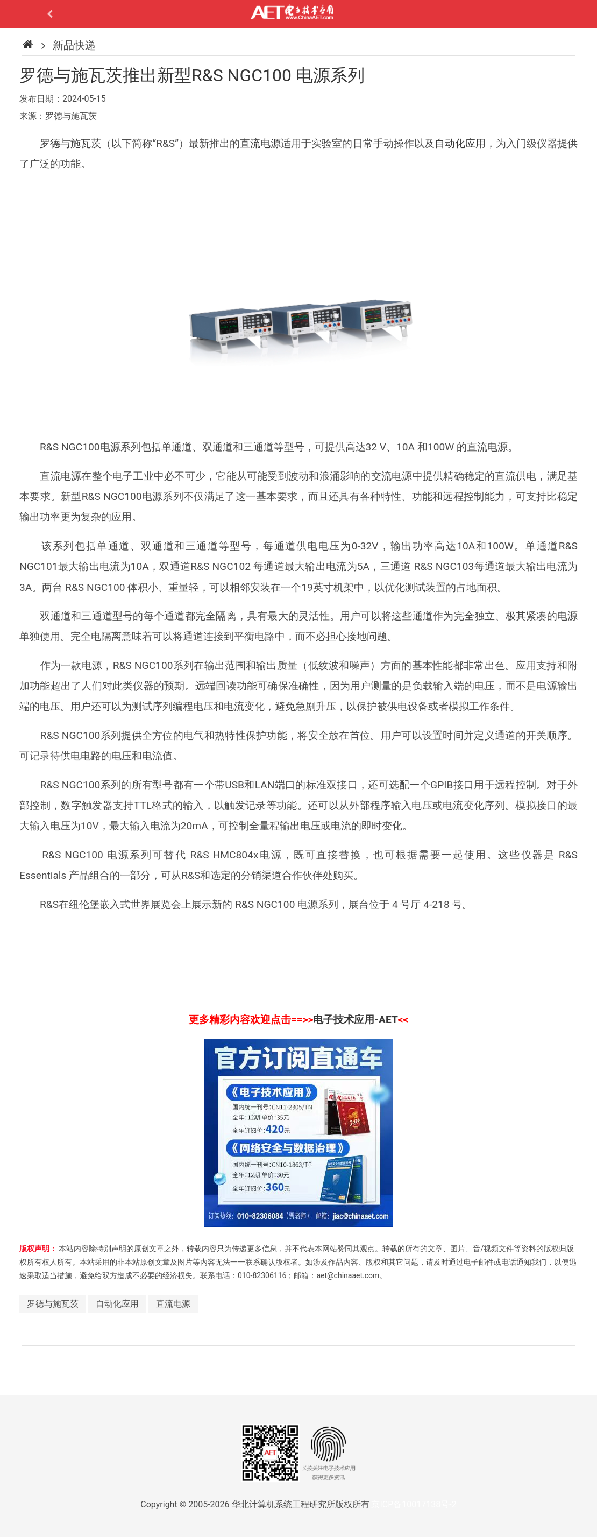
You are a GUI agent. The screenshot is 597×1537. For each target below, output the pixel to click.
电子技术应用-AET (355, 1019)
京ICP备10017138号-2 (413, 1504)
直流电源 (260, 143)
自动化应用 (460, 143)
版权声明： (38, 1248)
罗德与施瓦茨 (70, 143)
